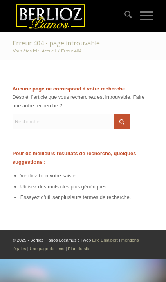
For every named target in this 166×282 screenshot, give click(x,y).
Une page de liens (47, 248)
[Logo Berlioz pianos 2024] (69, 16)
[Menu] (142, 16)
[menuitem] (124, 16)
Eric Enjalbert (104, 240)
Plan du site (80, 248)
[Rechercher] (124, 16)
